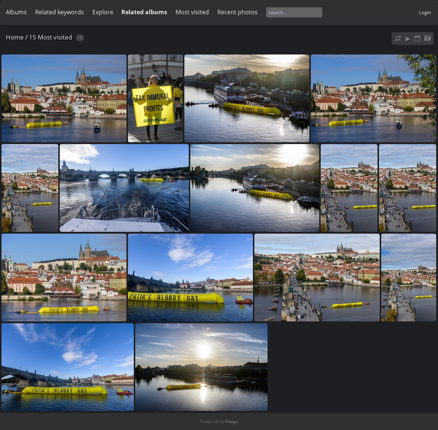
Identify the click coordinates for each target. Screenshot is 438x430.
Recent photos (237, 12)
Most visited (192, 12)
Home (15, 37)
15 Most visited (50, 37)
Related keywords (59, 12)
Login (425, 12)
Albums (16, 12)
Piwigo (231, 421)
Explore (102, 12)
